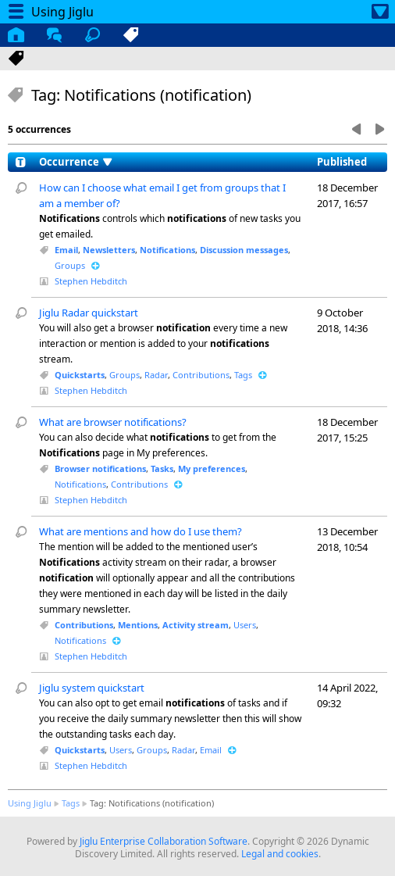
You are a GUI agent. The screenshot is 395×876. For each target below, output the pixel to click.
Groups (70, 265)
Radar (156, 375)
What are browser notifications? (113, 422)
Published (342, 162)
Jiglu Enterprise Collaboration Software (163, 841)
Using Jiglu (30, 803)
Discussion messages (244, 250)
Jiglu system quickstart (91, 688)
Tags (243, 375)
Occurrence (69, 162)
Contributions (201, 375)
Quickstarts (80, 375)
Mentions (138, 625)
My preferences (211, 468)
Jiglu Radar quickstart (88, 313)
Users (244, 625)
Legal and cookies (279, 853)
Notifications (167, 250)
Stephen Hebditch (91, 281)
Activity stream (195, 625)
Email (66, 250)
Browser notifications (100, 468)
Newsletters (109, 250)
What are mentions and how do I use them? (140, 531)
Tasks (162, 468)
